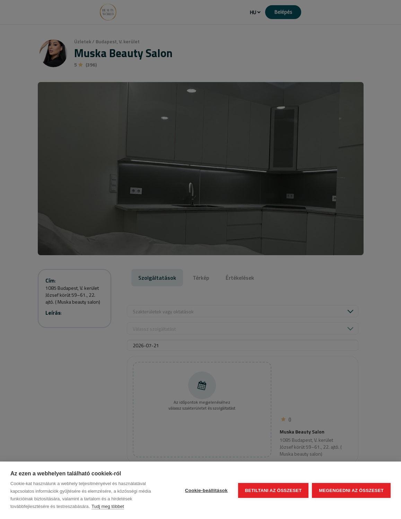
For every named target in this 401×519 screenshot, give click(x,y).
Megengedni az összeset (351, 490)
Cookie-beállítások (206, 490)
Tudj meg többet (107, 506)
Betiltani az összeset (273, 490)
